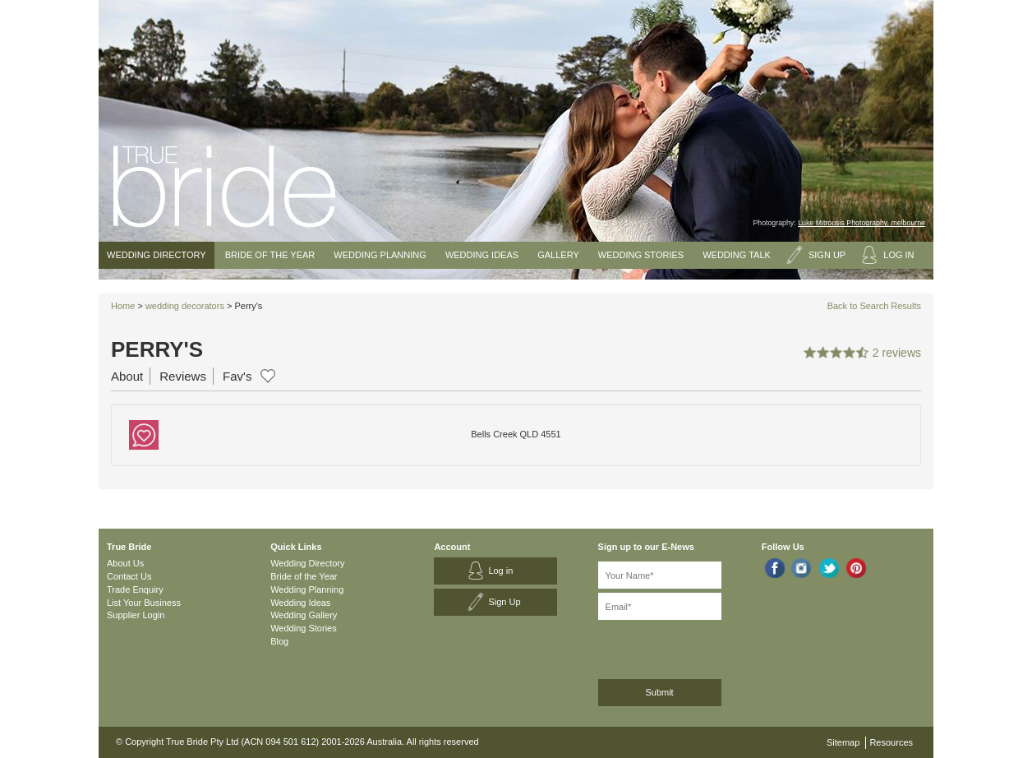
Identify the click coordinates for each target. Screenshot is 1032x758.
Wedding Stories (641, 255)
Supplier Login (135, 615)
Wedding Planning (380, 255)
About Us (125, 563)
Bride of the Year (270, 255)
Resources (891, 742)
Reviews (182, 376)
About (127, 376)
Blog (279, 641)
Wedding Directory (156, 255)
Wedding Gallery (303, 615)
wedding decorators (184, 306)
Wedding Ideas (481, 255)
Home (123, 306)
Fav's (237, 376)
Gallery (558, 255)
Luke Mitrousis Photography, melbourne (861, 223)
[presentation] (685, 646)
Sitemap (843, 742)
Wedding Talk (737, 255)
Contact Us (129, 576)
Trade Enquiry (135, 589)
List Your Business (144, 603)
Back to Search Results (874, 306)
